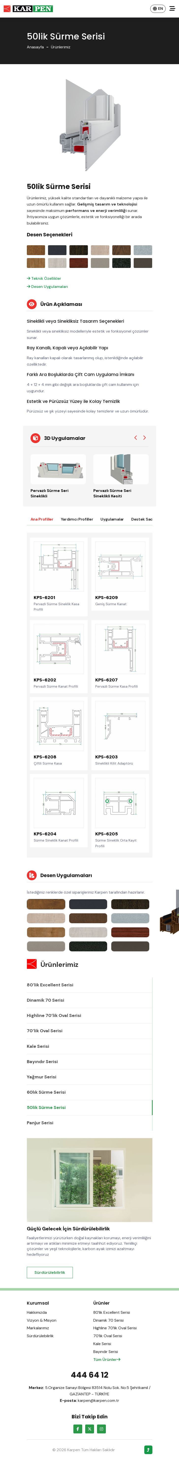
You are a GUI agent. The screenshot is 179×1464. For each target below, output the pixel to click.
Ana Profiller (42, 519)
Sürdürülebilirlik (49, 1272)
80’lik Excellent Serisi (50, 985)
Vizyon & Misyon (41, 1320)
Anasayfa (35, 47)
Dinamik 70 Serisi (45, 1000)
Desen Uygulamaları (47, 286)
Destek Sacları (144, 519)
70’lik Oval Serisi (45, 1031)
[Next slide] (144, 438)
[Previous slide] (135, 438)
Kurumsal (38, 1303)
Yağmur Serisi (41, 1077)
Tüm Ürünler (106, 1359)
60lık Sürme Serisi (46, 1092)
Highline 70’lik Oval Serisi (54, 1015)
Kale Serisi (38, 1046)
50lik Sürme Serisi (46, 1107)
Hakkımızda (37, 1312)
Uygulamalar (112, 519)
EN (158, 8)
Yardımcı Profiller (77, 519)
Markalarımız (38, 1328)
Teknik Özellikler (44, 278)
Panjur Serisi (40, 1123)
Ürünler (101, 1303)
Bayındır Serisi (42, 1062)
